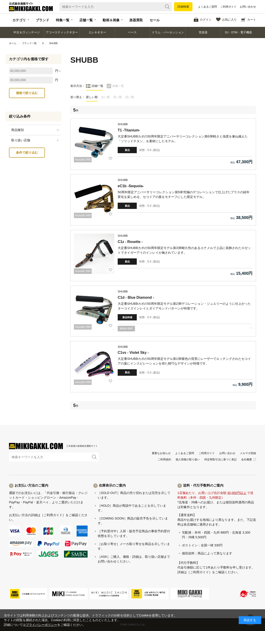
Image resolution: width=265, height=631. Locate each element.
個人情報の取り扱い (188, 459)
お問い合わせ (248, 6)
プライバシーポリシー (41, 625)
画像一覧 (118, 86)
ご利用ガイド (228, 6)
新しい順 (92, 97)
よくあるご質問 (207, 6)
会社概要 (246, 459)
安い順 (117, 97)
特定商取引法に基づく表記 (220, 459)
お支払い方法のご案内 (31, 485)
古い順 (105, 97)
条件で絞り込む (27, 152)
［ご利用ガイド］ (53, 515)
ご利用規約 (164, 459)
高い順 (129, 97)
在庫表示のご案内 (112, 485)
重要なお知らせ (161, 453)
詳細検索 (183, 6)
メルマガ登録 (248, 453)
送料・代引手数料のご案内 (203, 485)
